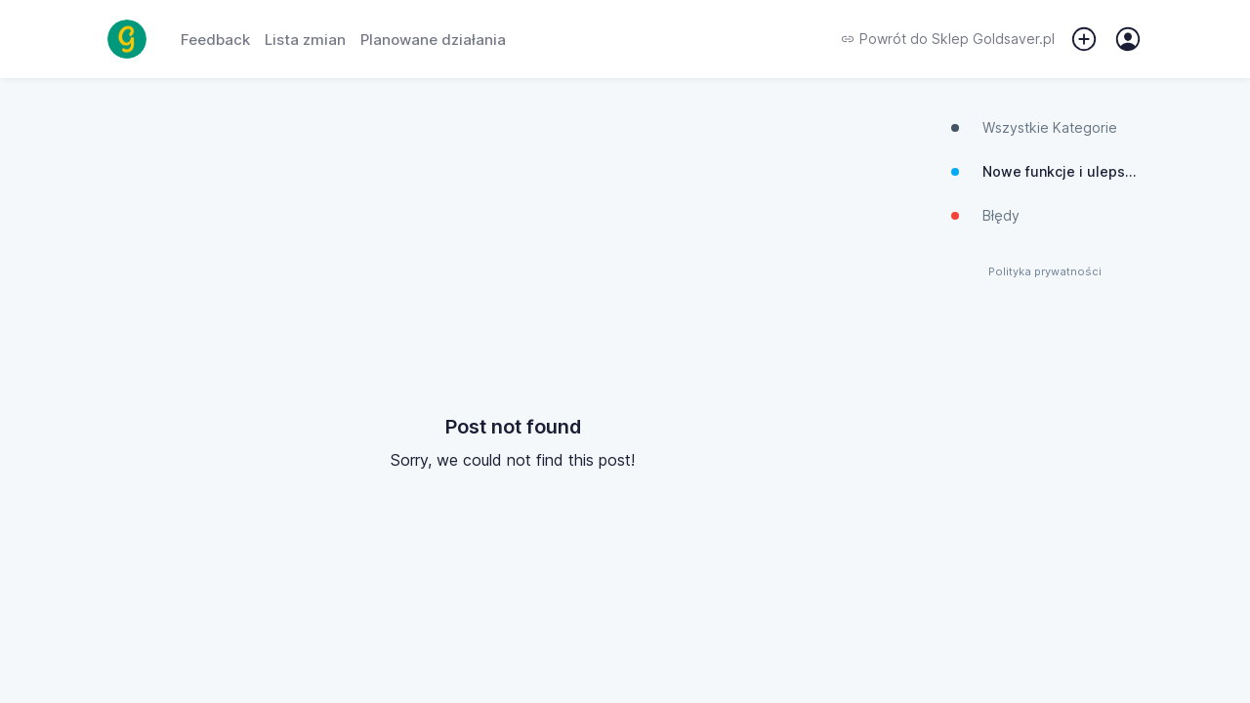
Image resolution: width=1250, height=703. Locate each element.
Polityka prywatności (1045, 272)
